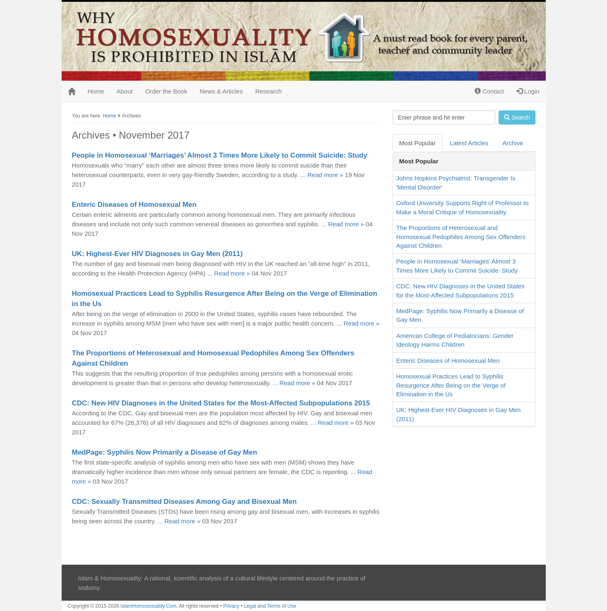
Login (528, 91)
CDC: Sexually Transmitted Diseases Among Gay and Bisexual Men (184, 502)
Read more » (325, 174)
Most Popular (417, 142)
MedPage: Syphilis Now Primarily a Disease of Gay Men (164, 452)
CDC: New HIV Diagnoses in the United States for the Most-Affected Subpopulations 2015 (221, 403)
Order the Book (166, 91)
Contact (489, 91)
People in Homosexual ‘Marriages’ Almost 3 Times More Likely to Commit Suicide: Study (219, 155)
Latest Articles (469, 142)
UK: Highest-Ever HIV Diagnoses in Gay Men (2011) (157, 254)
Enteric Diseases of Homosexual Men (134, 204)
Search (517, 117)
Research (268, 91)
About (125, 91)
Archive (512, 142)
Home (96, 91)
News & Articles (220, 91)
